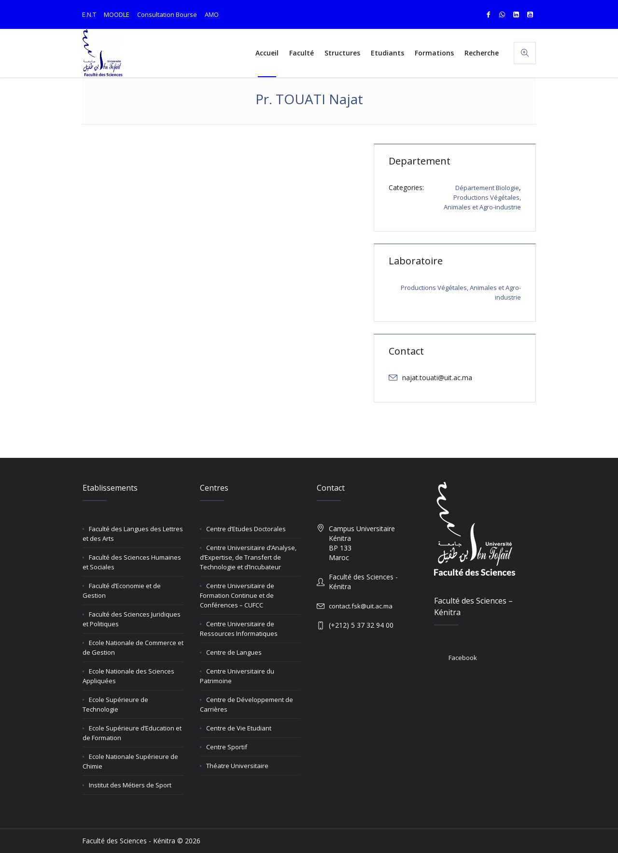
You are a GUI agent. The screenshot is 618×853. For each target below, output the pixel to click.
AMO (212, 14)
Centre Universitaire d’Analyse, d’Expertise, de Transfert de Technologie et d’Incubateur (248, 557)
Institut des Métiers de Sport (130, 785)
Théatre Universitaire (237, 765)
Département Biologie (487, 187)
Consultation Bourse (167, 14)
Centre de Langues (234, 652)
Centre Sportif (226, 747)
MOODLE (116, 14)
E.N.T (89, 14)
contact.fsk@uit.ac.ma (361, 606)
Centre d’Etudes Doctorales (246, 528)
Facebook (463, 657)
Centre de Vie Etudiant (238, 728)
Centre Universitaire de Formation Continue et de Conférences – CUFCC (237, 595)
